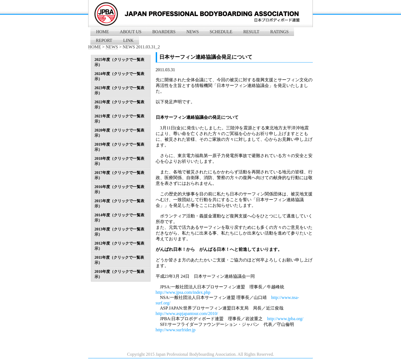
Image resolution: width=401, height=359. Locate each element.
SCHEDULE (221, 31)
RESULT (251, 31)
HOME (102, 31)
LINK (128, 40)
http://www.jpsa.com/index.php (183, 292)
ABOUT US (130, 31)
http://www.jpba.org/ (285, 318)
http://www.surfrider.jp (176, 329)
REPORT (104, 40)
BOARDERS (163, 31)
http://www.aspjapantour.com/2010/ (187, 313)
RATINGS (279, 31)
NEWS (192, 31)
